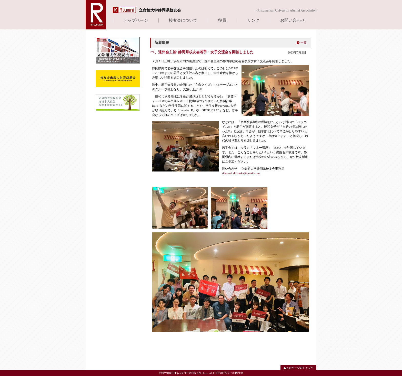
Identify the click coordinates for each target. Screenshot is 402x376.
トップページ (135, 20)
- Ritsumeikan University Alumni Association (285, 10)
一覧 (303, 42)
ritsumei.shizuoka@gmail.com (241, 173)
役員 (222, 20)
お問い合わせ (292, 20)
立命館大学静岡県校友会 (160, 10)
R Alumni (124, 10)
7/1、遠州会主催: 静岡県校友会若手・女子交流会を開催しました (202, 52)
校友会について (183, 20)
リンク (253, 20)
